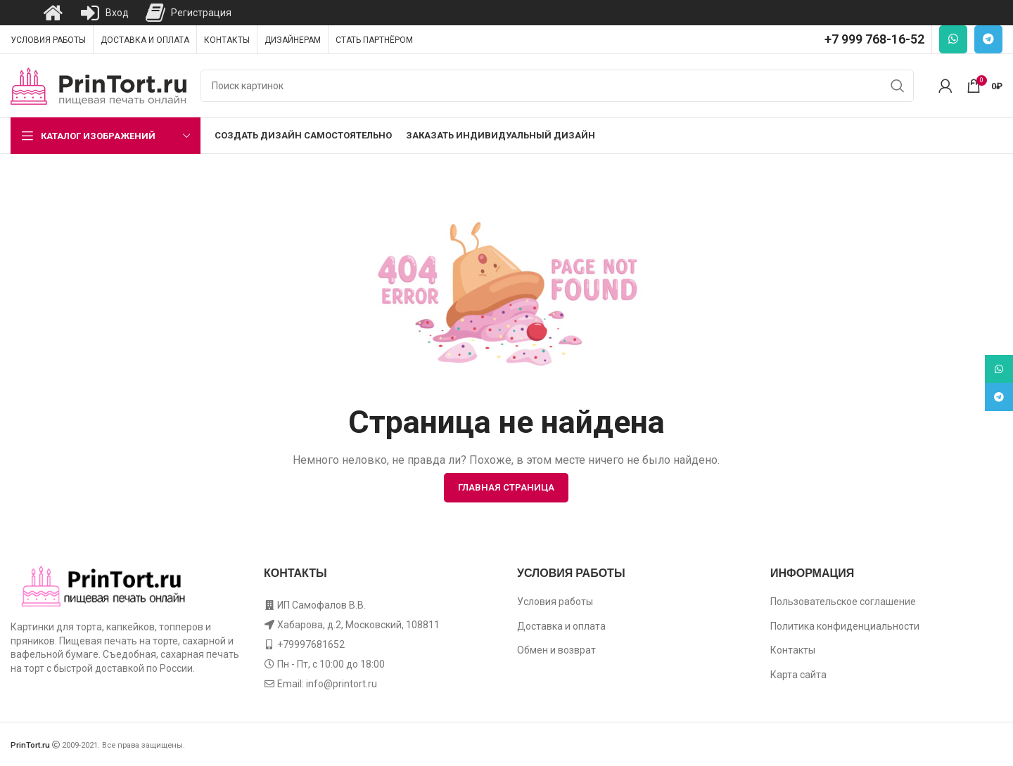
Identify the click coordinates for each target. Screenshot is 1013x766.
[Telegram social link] (988, 39)
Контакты (792, 650)
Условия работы (555, 601)
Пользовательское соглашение (843, 601)
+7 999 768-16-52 (874, 39)
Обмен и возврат (556, 650)
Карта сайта (798, 674)
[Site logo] (98, 85)
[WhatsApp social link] (953, 39)
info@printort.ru (341, 683)
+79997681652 (311, 644)
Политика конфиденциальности (844, 626)
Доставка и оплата (561, 626)
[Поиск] (557, 86)
